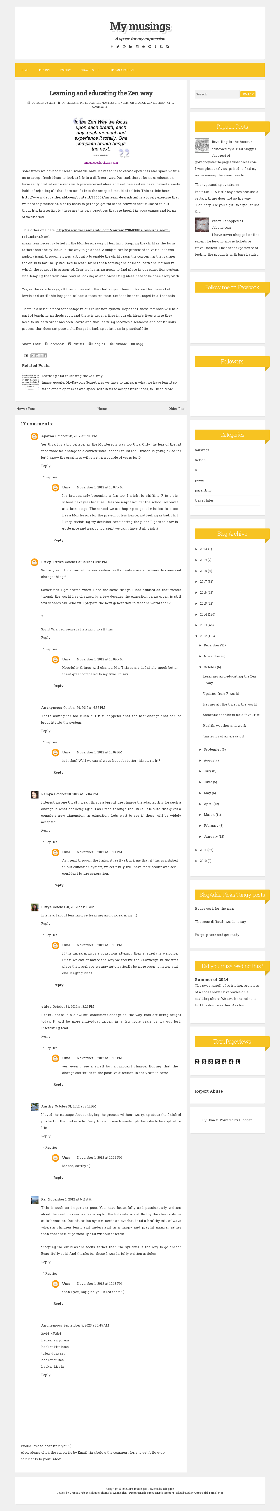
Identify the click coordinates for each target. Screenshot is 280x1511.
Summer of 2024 (212, 979)
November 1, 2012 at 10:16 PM (99, 1058)
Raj (43, 1199)
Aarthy (47, 1106)
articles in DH (73, 102)
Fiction (44, 70)
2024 (203, 549)
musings (202, 450)
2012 (203, 636)
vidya (46, 1006)
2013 (203, 625)
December (211, 645)
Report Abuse (209, 1090)
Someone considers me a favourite (231, 715)
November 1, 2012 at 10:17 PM (99, 1157)
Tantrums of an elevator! (223, 736)
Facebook (54, 344)
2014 (203, 614)
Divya (46, 907)
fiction (200, 460)
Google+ (97, 344)
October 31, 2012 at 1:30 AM (73, 907)
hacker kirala (52, 1366)
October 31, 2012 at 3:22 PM (73, 1006)
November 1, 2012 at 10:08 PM (100, 659)
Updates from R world (221, 693)
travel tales (204, 500)
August (209, 760)
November (212, 656)
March (209, 814)
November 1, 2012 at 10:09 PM (99, 752)
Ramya (47, 794)
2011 (203, 850)
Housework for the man (214, 908)
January (211, 836)
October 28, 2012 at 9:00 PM (76, 436)
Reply (46, 465)
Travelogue (90, 70)
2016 (203, 592)
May (207, 793)
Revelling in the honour (232, 141)
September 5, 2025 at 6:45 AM (86, 1325)
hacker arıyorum (55, 1340)
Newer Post (25, 408)
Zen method (155, 102)
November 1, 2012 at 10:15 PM (99, 945)
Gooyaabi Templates (208, 1492)
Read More (164, 389)
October (210, 667)
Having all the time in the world (230, 704)
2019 (203, 560)
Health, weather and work (224, 725)
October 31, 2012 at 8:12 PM (75, 1106)
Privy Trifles (52, 562)
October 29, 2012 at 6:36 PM (84, 707)
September (212, 749)
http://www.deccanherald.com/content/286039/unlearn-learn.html (80, 197)
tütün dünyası (53, 1353)
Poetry (65, 70)
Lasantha (120, 1492)
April (208, 804)
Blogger (245, 1120)
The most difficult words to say (220, 921)
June (208, 782)
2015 (203, 603)
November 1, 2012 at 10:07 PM (100, 487)
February (211, 825)
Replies (51, 477)
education (92, 102)
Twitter (76, 344)
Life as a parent (122, 70)
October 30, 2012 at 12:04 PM (76, 794)
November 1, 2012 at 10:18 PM (99, 1283)
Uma (66, 487)
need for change (133, 102)
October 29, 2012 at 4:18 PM (86, 562)
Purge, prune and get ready (217, 934)
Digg (137, 344)
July (207, 771)
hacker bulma (52, 1360)
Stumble (118, 344)
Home (24, 70)
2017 (203, 581)
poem (199, 480)
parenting (203, 490)
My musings (140, 24)
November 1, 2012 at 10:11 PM (99, 852)
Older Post (177, 408)
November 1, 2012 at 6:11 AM (70, 1199)
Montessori (110, 102)
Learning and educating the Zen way (101, 92)
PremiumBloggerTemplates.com (151, 1492)
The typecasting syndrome (217, 184)
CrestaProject (79, 1492)
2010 (203, 860)
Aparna (47, 436)
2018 (203, 571)
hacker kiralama (55, 1346)
